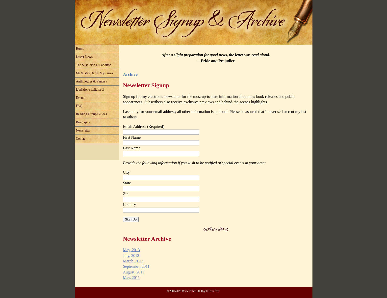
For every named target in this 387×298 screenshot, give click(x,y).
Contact (81, 138)
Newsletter (83, 130)
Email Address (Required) (143, 126)
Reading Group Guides (91, 114)
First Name (132, 137)
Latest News (84, 57)
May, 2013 (131, 250)
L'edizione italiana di (90, 89)
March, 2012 (133, 261)
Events (80, 98)
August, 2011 (133, 272)
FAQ (79, 106)
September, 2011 (136, 266)
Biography (83, 122)
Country (129, 204)
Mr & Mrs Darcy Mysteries (94, 73)
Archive (130, 74)
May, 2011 (131, 277)
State (127, 183)
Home (80, 49)
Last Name (131, 148)
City (126, 172)
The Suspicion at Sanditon (93, 65)
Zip (126, 194)
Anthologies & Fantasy (91, 81)
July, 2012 (131, 255)
